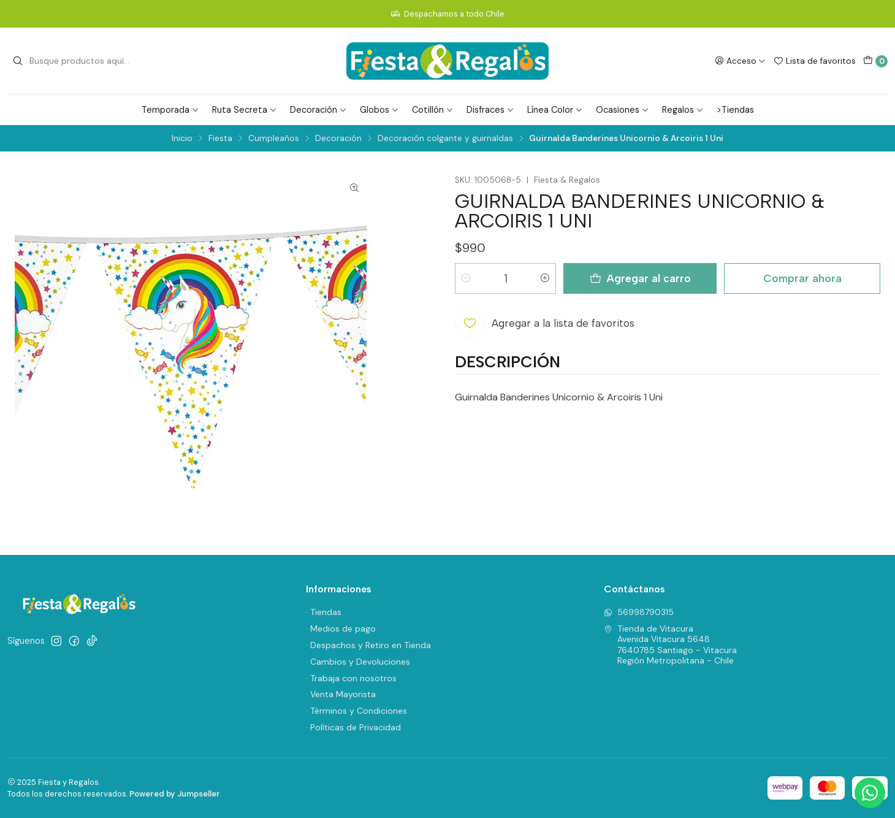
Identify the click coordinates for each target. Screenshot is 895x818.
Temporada (170, 109)
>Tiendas (735, 109)
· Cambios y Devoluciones (358, 661)
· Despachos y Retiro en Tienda (368, 645)
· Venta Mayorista (341, 694)
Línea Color (555, 109)
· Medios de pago (341, 628)
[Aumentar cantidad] (545, 278)
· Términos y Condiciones (356, 710)
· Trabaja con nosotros (351, 678)
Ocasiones (622, 109)
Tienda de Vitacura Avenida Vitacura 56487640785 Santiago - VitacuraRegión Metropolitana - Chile (670, 645)
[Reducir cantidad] (465, 278)
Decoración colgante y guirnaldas (445, 138)
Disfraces (490, 109)
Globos (379, 109)
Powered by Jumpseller (174, 794)
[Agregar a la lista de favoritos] (544, 323)
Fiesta (220, 138)
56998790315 (639, 611)
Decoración (318, 109)
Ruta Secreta (244, 109)
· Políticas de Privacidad (353, 727)
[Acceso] (740, 61)
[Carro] (875, 61)
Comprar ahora (802, 278)
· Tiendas (323, 611)
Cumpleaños (273, 138)
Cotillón (433, 109)
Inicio (182, 138)
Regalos (683, 109)
